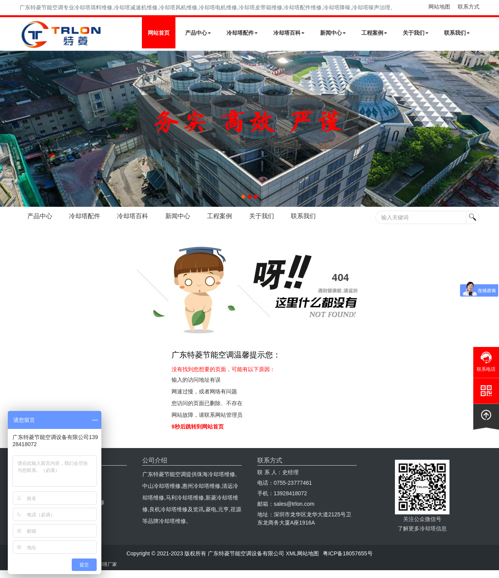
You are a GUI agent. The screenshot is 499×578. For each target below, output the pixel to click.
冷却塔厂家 (105, 564)
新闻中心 (333, 33)
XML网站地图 (302, 553)
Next (8, 129)
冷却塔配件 (242, 33)
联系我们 (457, 33)
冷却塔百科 (288, 33)
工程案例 (374, 33)
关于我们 (415, 33)
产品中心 (198, 33)
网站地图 (439, 7)
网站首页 (159, 33)
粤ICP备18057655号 (348, 553)
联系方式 (469, 7)
